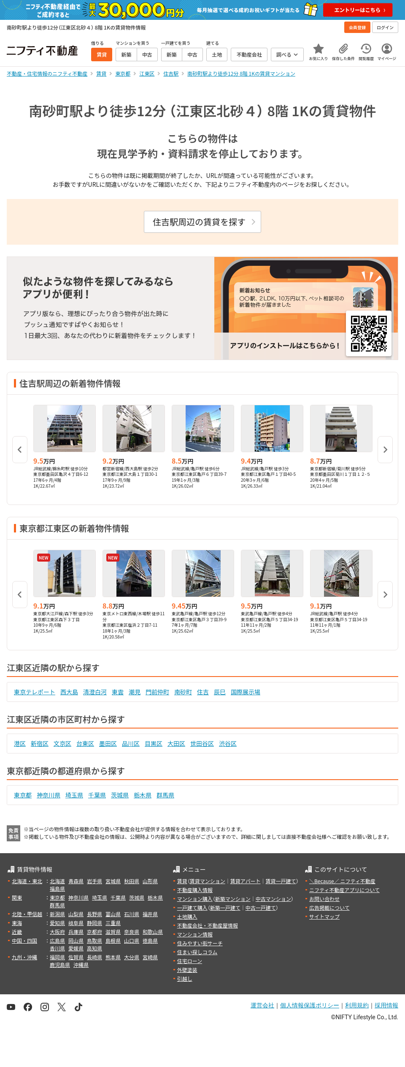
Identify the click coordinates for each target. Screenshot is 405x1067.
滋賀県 (113, 931)
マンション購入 (195, 898)
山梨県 (76, 913)
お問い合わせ (324, 898)
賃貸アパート (245, 880)
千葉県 (97, 795)
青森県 (76, 880)
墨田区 (108, 743)
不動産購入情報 (195, 889)
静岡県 (94, 922)
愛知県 (57, 922)
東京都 (23, 795)
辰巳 (220, 692)
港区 (20, 743)
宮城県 (113, 880)
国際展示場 (245, 692)
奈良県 (131, 931)
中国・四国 (24, 940)
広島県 (57, 940)
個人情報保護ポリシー (309, 1005)
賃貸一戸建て (280, 880)
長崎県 (94, 957)
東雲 (118, 692)
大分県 (131, 957)
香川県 (57, 948)
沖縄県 (81, 964)
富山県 (113, 913)
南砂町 (183, 692)
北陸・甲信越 (27, 913)
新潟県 (57, 913)
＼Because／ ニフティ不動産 (342, 880)
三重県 (113, 922)
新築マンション (233, 898)
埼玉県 (74, 795)
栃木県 (142, 795)
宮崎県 (150, 957)
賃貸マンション (207, 880)
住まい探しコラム (197, 951)
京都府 (94, 931)
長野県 (94, 913)
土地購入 (187, 916)
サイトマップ (324, 916)
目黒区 (153, 743)
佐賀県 (76, 957)
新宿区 (40, 743)
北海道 (57, 880)
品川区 (131, 743)
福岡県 (57, 957)
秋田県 (131, 880)
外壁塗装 (187, 969)
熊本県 (113, 957)
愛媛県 (76, 948)
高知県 (94, 948)
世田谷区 (202, 743)
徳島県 (150, 940)
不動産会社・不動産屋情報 (207, 925)
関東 (17, 897)
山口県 (131, 940)
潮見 (134, 692)
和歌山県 (153, 931)
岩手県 (94, 880)
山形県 (150, 880)
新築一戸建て (225, 907)
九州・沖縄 (24, 957)
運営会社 (262, 1005)
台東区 (85, 743)
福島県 (57, 888)
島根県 (113, 940)
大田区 (176, 743)
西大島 (69, 692)
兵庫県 (76, 931)
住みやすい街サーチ (200, 943)
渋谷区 (228, 743)
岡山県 (76, 940)
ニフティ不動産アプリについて (344, 889)
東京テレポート (34, 692)
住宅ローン (189, 960)
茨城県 (120, 795)
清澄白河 (95, 692)
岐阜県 (76, 922)
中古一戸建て (261, 907)
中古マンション (273, 898)
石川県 (131, 913)
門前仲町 (157, 692)
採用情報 (386, 1005)
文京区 (62, 743)
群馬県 (165, 795)
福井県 (150, 913)
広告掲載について (329, 907)
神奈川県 (48, 795)
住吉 (203, 692)
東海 (17, 922)
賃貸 (182, 880)
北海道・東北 (27, 880)
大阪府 (57, 931)
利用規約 (357, 1005)
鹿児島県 (60, 964)
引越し (184, 978)
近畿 (17, 931)
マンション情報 (195, 934)
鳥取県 (94, 940)
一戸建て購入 (192, 907)
